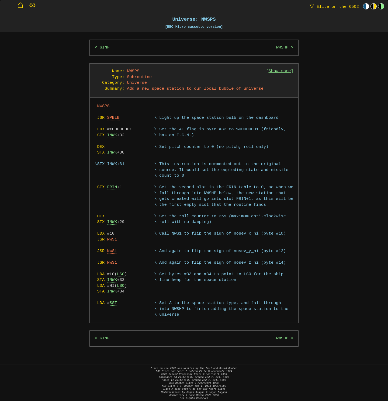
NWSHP (282, 47)
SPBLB (113, 118)
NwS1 (112, 239)
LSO (120, 274)
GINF (105, 47)
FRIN (112, 187)
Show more (280, 71)
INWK (112, 135)
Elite (333, 6)
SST (113, 303)
